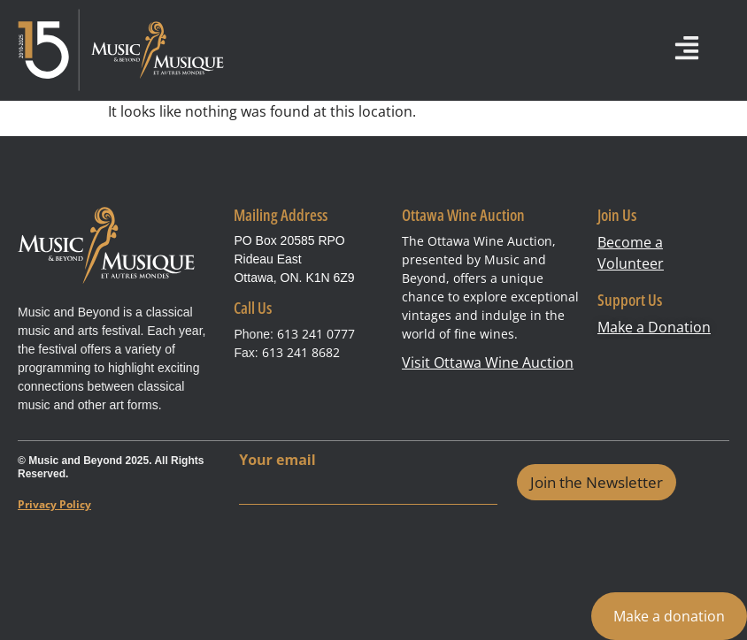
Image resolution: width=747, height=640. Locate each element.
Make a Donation (654, 327)
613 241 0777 (316, 333)
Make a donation (669, 616)
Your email (277, 460)
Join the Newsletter (596, 482)
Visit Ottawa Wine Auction (488, 362)
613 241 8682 (301, 352)
